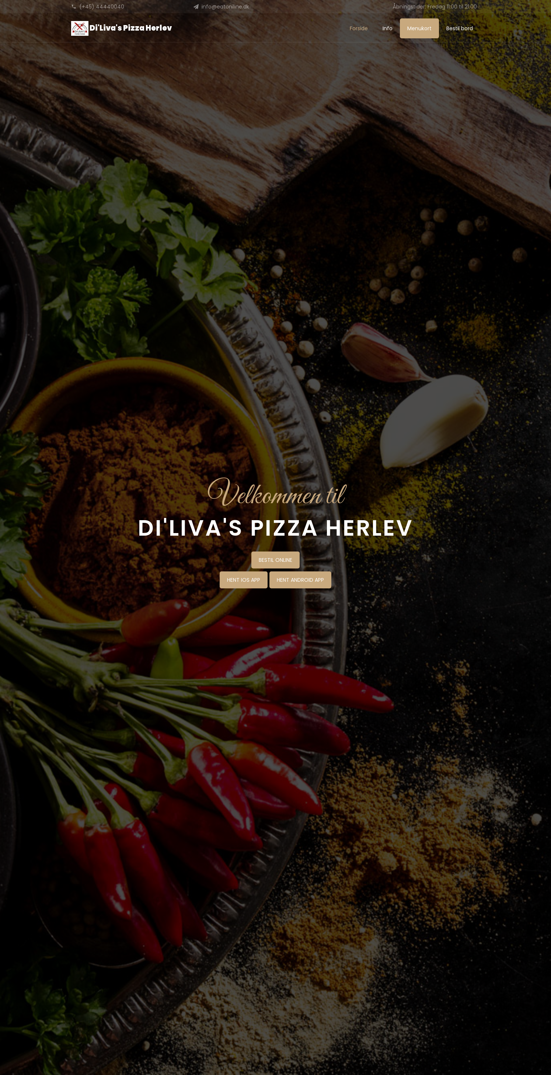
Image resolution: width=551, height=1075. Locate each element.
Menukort (419, 28)
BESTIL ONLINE (275, 560)
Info (388, 28)
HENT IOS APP (243, 580)
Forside (359, 28)
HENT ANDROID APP (300, 580)
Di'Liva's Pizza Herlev (121, 28)
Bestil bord (459, 28)
